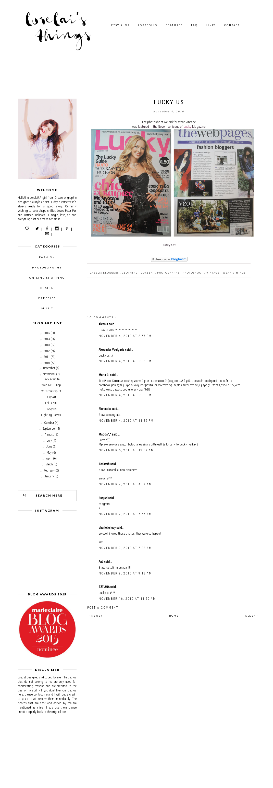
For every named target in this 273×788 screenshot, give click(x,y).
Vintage (213, 272)
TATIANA (104, 587)
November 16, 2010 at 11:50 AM (127, 599)
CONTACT (232, 25)
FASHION (47, 257)
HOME (174, 615)
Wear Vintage (187, 122)
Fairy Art (51, 397)
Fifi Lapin (51, 403)
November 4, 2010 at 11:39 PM (126, 420)
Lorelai (148, 272)
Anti (101, 561)
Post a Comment (102, 607)
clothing (130, 272)
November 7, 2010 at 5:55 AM (125, 514)
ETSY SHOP (120, 25)
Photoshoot (193, 272)
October (49, 423)
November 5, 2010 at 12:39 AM (126, 450)
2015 (47, 333)
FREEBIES (47, 298)
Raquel (103, 498)
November (49, 374)
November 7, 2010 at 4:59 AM (125, 484)
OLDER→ (251, 615)
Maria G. (104, 375)
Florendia (105, 409)
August (49, 434)
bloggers (111, 272)
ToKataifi (104, 464)
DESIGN (47, 287)
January (49, 476)
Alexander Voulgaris (112, 349)
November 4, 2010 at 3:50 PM (125, 395)
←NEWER (96, 615)
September (49, 428)
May (49, 452)
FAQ (194, 25)
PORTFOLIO (147, 25)
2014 (47, 339)
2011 (47, 357)
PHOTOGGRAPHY (47, 267)
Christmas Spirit (51, 391)
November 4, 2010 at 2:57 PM (125, 336)
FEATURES (174, 25)
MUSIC (47, 308)
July (49, 440)
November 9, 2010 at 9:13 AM (125, 573)
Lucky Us (51, 409)
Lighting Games (51, 415)
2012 (47, 351)
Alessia (104, 324)
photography (169, 272)
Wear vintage (234, 272)
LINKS (211, 25)
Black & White (51, 379)
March (49, 464)
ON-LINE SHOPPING (47, 277)
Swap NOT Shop (51, 385)
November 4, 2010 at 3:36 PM (125, 361)
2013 (47, 345)
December (49, 368)
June (49, 446)
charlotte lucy (107, 528)
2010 (47, 363)
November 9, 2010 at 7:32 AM (125, 548)
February (49, 470)
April (49, 458)
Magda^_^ (105, 434)
